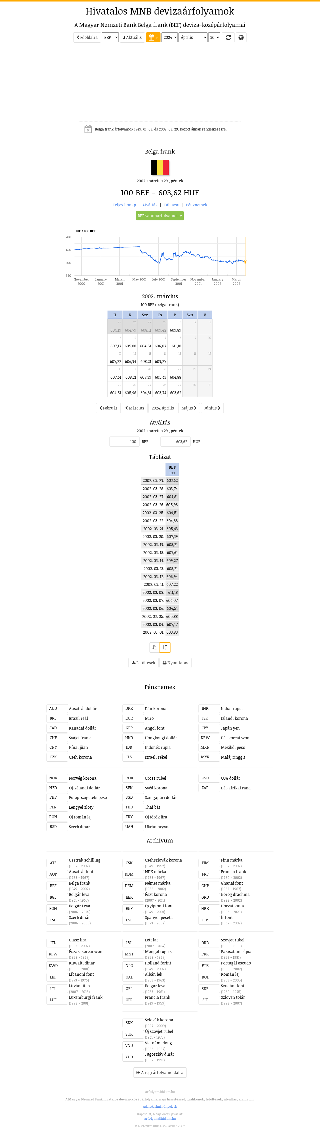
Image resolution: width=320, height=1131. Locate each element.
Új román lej (80, 817)
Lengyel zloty (81, 807)
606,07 (160, 346)
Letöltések (143, 662)
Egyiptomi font (159, 906)
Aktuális (132, 37)
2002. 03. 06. (153, 608)
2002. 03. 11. (154, 584)
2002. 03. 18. (153, 552)
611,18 (176, 346)
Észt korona (156, 894)
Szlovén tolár (233, 997)
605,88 (130, 346)
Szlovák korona (159, 1020)
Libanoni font (81, 974)
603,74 (160, 392)
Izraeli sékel (156, 757)
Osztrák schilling (84, 860)
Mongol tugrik (158, 951)
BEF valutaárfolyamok (160, 215)
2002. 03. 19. (153, 544)
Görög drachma (235, 894)
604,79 (130, 330)
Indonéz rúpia (158, 747)
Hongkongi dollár (161, 738)
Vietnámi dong (158, 1043)
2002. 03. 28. (153, 488)
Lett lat (151, 940)
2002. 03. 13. (154, 568)
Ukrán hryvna (158, 826)
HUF (196, 441)
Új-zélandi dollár (84, 788)
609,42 (160, 330)
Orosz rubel (155, 778)
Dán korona (155, 708)
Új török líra (156, 817)
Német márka (157, 883)
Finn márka (231, 860)
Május (189, 408)
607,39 (145, 377)
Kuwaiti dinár (82, 963)
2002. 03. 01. (153, 632)
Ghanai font (232, 883)
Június (212, 408)
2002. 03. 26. (153, 504)
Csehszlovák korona (163, 860)
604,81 (145, 392)
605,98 (130, 392)
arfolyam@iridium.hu (160, 1118)
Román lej (230, 974)
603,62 (175, 392)
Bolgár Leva (79, 906)
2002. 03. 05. (153, 616)
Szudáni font (232, 985)
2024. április (163, 408)
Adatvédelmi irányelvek (160, 1106)
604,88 (175, 377)
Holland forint (158, 963)
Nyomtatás (175, 662)
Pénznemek (196, 205)
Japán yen (230, 728)
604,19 (115, 330)
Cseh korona (80, 757)
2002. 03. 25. (153, 512)
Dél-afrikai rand (236, 788)
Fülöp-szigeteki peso (88, 797)
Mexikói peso (233, 747)
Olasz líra (77, 940)
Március (134, 408)
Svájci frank (80, 738)
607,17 (115, 346)
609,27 (160, 361)
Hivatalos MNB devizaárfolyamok (160, 10)
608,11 (146, 330)
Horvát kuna (232, 906)
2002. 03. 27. (153, 496)
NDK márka (155, 871)
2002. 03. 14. (153, 560)
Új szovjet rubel (159, 1031)
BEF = (146, 441)
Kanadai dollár (82, 728)
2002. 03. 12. (153, 576)
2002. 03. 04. (153, 624)
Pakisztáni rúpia (236, 951)
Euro (149, 718)
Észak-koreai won (85, 951)
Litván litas (79, 985)
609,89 (175, 330)
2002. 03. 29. (153, 480)
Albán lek (153, 974)
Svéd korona (156, 788)
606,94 (130, 361)
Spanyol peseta (159, 917)
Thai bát (152, 807)
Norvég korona (82, 778)
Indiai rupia (232, 708)
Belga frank (79, 883)
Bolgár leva (79, 894)
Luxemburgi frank (85, 997)
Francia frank (233, 871)
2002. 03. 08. (153, 592)
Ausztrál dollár (83, 708)
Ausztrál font (81, 871)
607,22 (115, 361)
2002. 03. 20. (153, 536)
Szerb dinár (79, 826)
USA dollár (230, 778)
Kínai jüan (78, 747)
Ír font (227, 917)
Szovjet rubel (232, 940)
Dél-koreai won (235, 738)
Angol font (154, 728)
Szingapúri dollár (161, 797)
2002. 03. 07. (153, 600)
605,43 (160, 377)
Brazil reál (78, 718)
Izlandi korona (234, 718)
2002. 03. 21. (153, 528)
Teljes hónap (124, 205)
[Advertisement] (24, 84)
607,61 (115, 377)
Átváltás (150, 205)
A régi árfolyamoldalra (160, 1072)
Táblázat (172, 205)
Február (108, 408)
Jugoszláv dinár (159, 1054)
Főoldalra (87, 37)
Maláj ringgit (233, 757)
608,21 (145, 361)
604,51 (145, 346)
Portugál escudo (236, 963)
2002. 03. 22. (153, 520)
